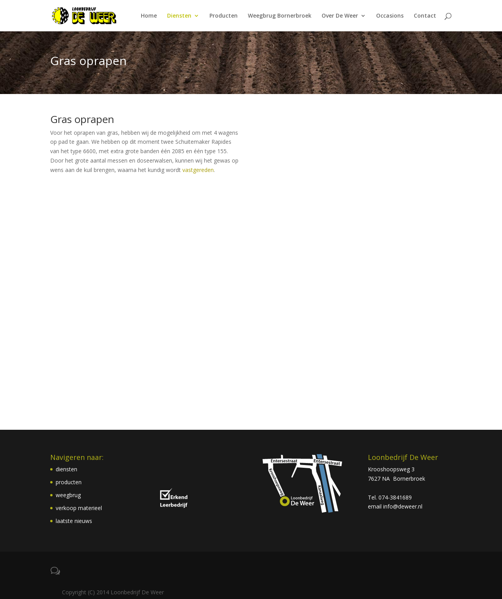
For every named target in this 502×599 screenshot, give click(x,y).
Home (149, 16)
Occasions (390, 16)
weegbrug (68, 495)
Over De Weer (340, 16)
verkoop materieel (79, 508)
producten (69, 482)
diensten (66, 469)
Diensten (179, 16)
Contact (425, 16)
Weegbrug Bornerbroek (279, 16)
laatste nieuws (74, 521)
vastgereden (198, 170)
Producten (223, 16)
